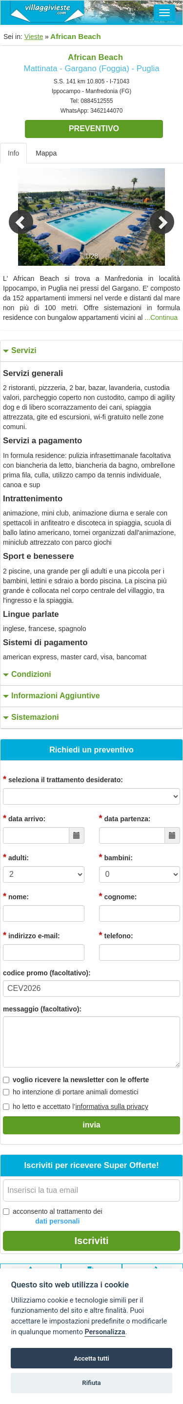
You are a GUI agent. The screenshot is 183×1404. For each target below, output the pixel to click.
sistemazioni (29, 717)
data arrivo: (24, 818)
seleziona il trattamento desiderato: (63, 779)
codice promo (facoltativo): (47, 973)
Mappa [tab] (46, 153)
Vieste (33, 36)
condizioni (25, 674)
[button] (13, 217)
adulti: (16, 857)
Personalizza (104, 1332)
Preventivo (94, 128)
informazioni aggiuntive (50, 696)
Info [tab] (13, 153)
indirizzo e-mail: (31, 935)
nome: (16, 896)
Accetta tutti (91, 1358)
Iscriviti (91, 1240)
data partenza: (125, 818)
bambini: (116, 857)
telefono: (116, 935)
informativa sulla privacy (111, 1106)
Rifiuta (91, 1382)
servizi (18, 350)
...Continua (161, 317)
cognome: (118, 896)
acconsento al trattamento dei (52, 1216)
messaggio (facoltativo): (42, 1009)
